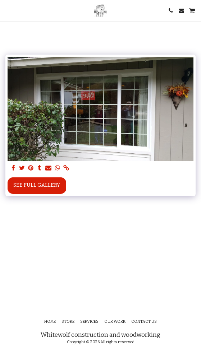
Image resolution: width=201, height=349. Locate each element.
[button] (8, 10)
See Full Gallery (36, 185)
